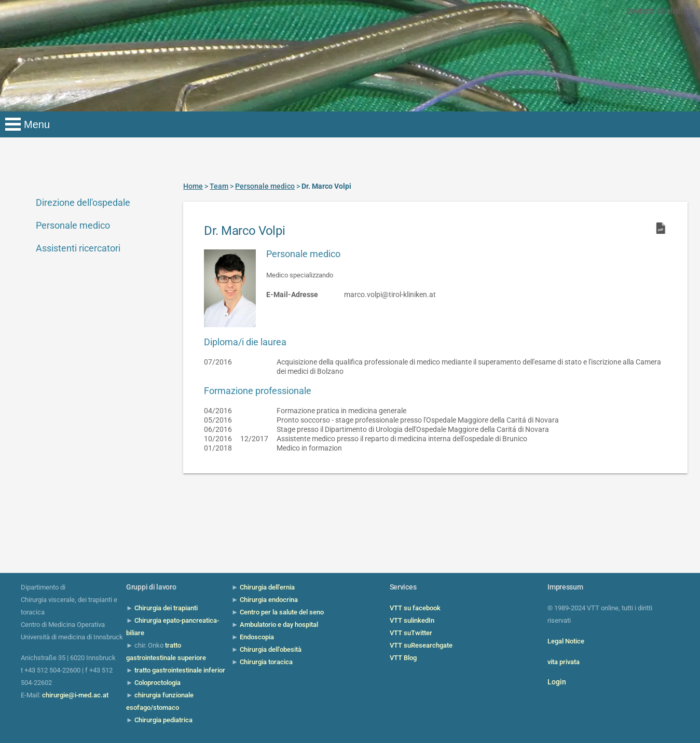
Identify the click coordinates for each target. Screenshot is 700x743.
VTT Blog (403, 658)
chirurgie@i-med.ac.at (75, 695)
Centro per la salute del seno (282, 612)
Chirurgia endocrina (269, 600)
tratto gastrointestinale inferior (179, 670)
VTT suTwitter (411, 633)
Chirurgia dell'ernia (267, 587)
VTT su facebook (415, 608)
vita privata (563, 662)
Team (219, 186)
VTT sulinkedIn (412, 620)
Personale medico (73, 225)
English (670, 10)
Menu (37, 124)
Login (556, 682)
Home (193, 186)
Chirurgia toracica (266, 662)
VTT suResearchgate (421, 645)
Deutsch (639, 10)
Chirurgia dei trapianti (166, 608)
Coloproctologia (157, 682)
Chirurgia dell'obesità (270, 649)
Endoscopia (257, 637)
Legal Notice (565, 641)
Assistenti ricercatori (78, 248)
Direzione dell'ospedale (83, 202)
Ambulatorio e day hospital (279, 624)
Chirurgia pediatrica (163, 720)
